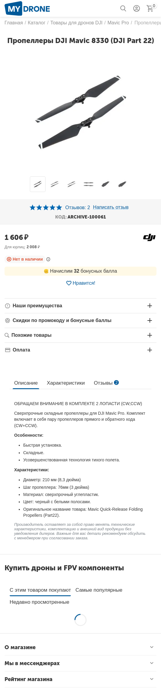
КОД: (61, 217)
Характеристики (66, 383)
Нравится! (80, 283)
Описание (26, 383)
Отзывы (106, 383)
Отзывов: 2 (77, 207)
